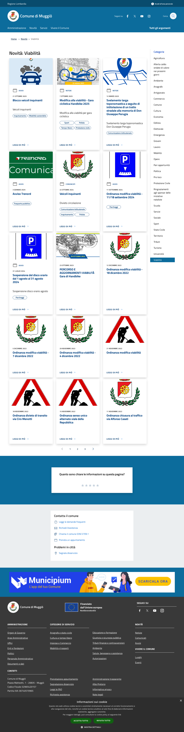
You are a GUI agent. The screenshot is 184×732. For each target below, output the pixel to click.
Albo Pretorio (99, 684)
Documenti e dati (15, 663)
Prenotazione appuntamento (64, 679)
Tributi (157, 242)
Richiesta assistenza (60, 694)
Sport (156, 223)
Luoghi (138, 657)
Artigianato (159, 92)
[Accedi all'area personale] (162, 3)
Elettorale (158, 129)
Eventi (138, 662)
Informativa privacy (102, 689)
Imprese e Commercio (60, 643)
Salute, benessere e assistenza (107, 653)
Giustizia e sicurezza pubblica (107, 637)
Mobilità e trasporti (59, 648)
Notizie (66, 90)
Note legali (98, 694)
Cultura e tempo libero (61, 638)
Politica (157, 171)
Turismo (157, 248)
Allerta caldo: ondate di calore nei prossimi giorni (161, 69)
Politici (10, 653)
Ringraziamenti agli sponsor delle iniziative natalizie (162, 194)
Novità (24, 39)
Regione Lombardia (16, 3)
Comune (158, 104)
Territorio (158, 235)
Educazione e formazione (105, 632)
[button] (92, 727)
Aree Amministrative (17, 638)
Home (14, 39)
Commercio (159, 98)
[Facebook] (126, 16)
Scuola (157, 205)
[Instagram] (147, 16)
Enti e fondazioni (15, 648)
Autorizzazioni (100, 658)
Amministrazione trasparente (107, 679)
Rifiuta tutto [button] (103, 720)
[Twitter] (133, 16)
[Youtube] (140, 16)
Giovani (157, 141)
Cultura (157, 110)
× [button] (181, 701)
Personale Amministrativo (20, 658)
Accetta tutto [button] (81, 721)
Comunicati (67, 184)
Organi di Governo (16, 632)
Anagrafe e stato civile (61, 632)
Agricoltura (159, 58)
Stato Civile (159, 229)
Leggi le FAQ (56, 689)
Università (159, 254)
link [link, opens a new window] (119, 714)
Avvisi (18, 90)
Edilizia (157, 123)
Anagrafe (158, 86)
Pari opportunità (162, 165)
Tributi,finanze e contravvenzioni (109, 643)
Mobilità (158, 153)
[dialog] (92, 715)
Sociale (157, 217)
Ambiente (158, 80)
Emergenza (159, 135)
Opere (157, 159)
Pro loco (157, 177)
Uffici (10, 643)
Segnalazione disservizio (62, 684)
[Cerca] (173, 15)
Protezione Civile (162, 183)
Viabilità (158, 260)
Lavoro (157, 147)
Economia (158, 117)
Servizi (157, 211)
